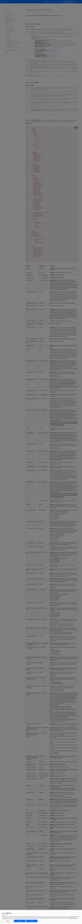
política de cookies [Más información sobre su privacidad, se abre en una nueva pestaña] (73, 918)
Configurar (8, 920)
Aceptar (31, 920)
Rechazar (20, 920)
